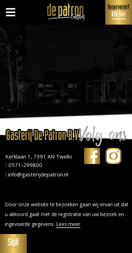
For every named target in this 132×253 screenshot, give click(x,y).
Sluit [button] (13, 243)
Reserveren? (119, 12)
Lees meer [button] (68, 224)
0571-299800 (23, 164)
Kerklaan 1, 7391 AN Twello (38, 156)
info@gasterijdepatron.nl (36, 174)
